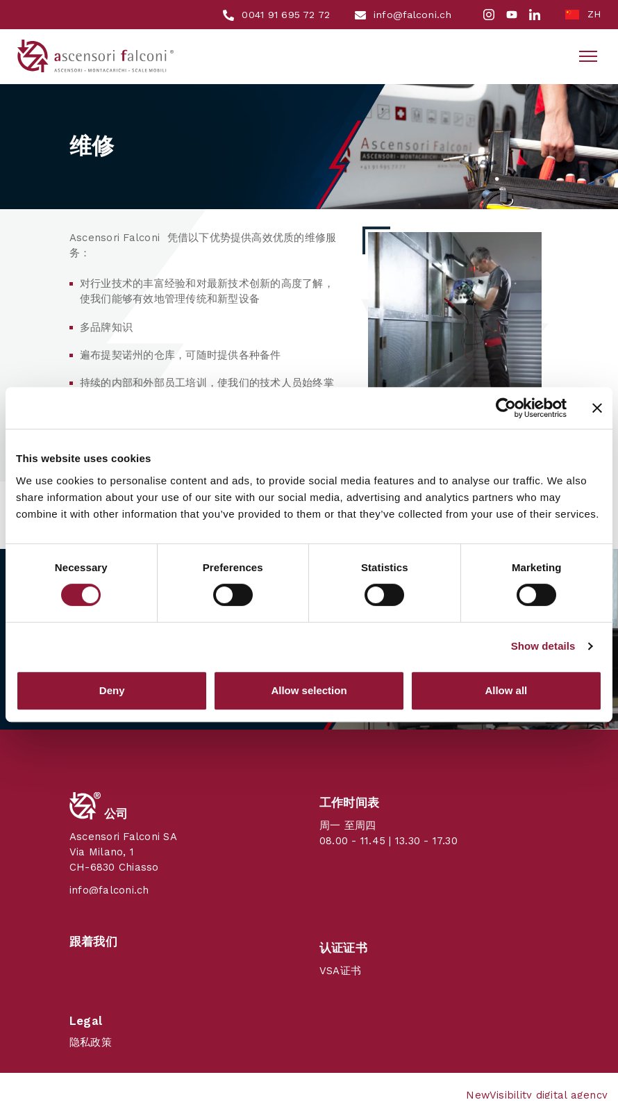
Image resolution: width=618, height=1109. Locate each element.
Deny (112, 690)
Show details (543, 646)
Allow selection (308, 690)
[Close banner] (597, 408)
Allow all (506, 690)
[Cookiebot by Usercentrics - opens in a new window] (506, 407)
